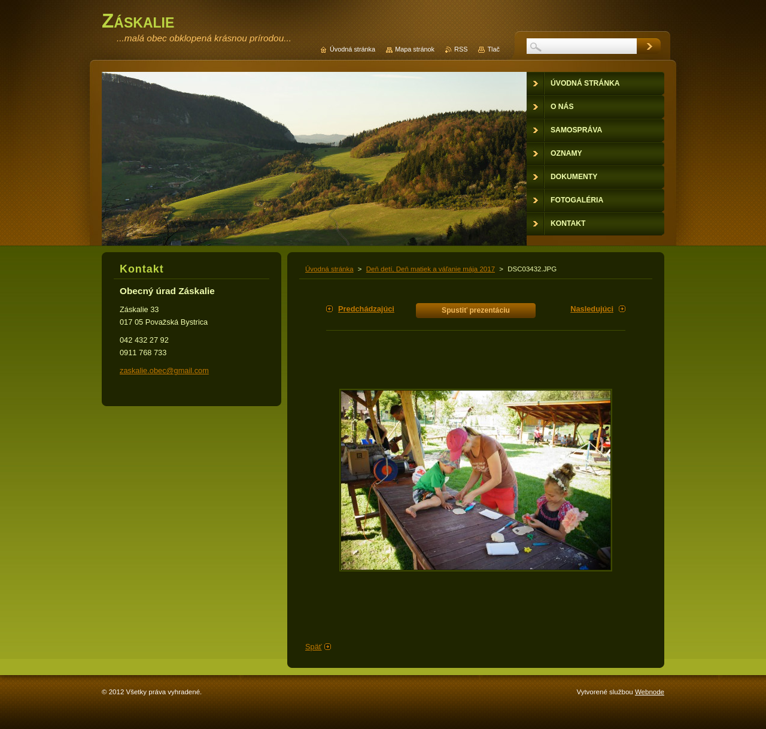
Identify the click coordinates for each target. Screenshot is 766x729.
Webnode (649, 691)
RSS (460, 49)
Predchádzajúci (366, 308)
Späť (313, 646)
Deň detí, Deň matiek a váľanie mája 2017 (430, 269)
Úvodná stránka (329, 269)
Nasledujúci (591, 308)
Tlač (493, 49)
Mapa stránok (414, 49)
